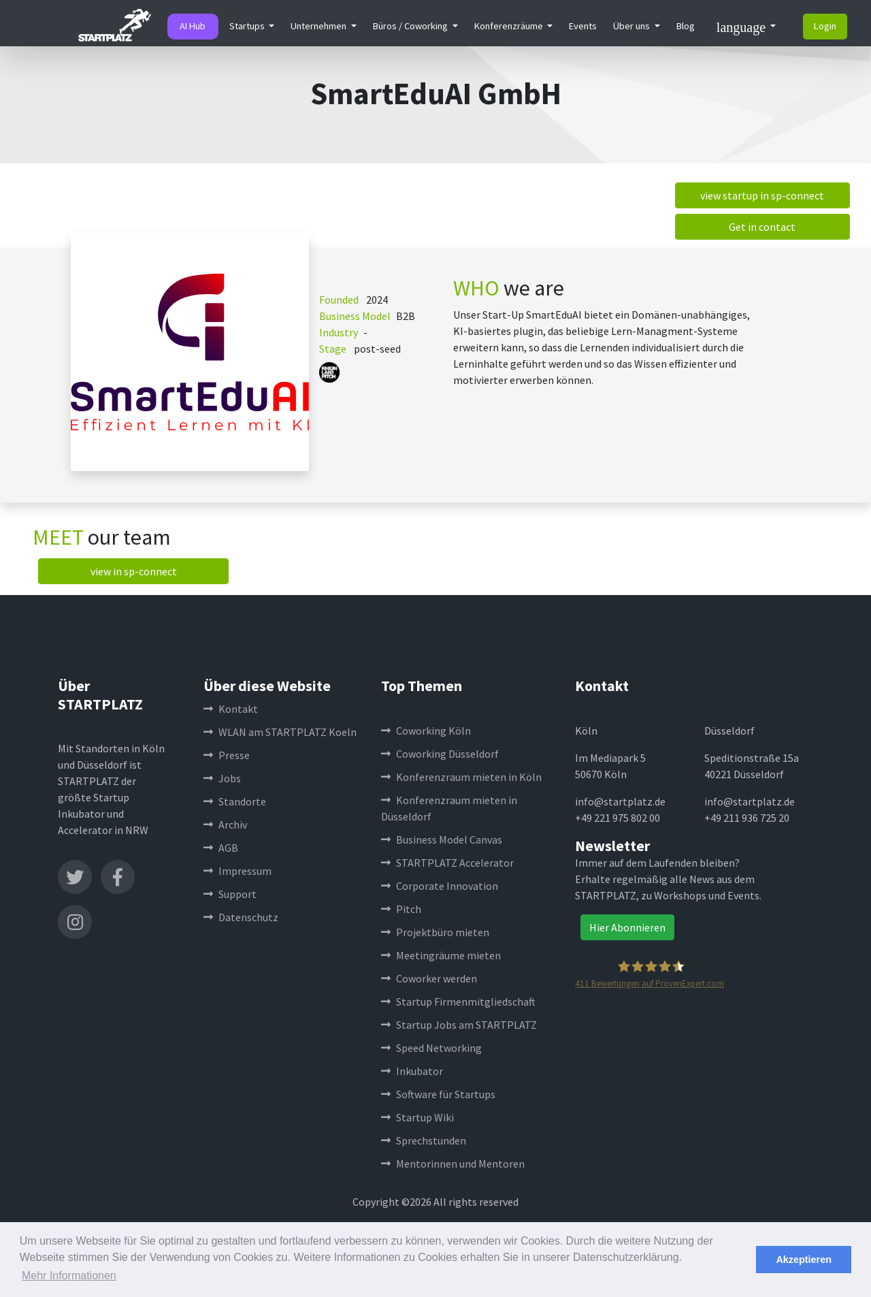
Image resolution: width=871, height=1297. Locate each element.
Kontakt (230, 709)
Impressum (237, 871)
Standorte (234, 801)
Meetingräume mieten (441, 955)
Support (230, 894)
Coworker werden (429, 978)
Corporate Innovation (439, 886)
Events (583, 26)
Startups (248, 26)
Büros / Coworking (411, 26)
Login (825, 26)
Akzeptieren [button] (804, 1259)
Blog (685, 26)
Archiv (225, 824)
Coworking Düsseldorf (440, 753)
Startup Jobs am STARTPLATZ (459, 1024)
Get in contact (762, 227)
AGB (220, 847)
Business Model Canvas (441, 839)
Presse (226, 755)
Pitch (401, 909)
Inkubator (412, 1071)
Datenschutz (240, 917)
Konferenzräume (509, 26)
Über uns (632, 26)
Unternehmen (319, 26)
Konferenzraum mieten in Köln (461, 777)
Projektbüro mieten (435, 932)
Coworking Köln (426, 730)
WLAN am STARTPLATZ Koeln (280, 732)
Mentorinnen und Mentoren (453, 1163)
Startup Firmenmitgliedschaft (458, 1001)
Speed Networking (431, 1048)
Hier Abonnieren (627, 927)
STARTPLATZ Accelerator (447, 862)
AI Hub (193, 26)
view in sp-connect (134, 571)
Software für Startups (438, 1094)
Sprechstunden (423, 1140)
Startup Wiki (417, 1117)
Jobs (222, 778)
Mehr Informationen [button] (69, 1275)
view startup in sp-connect (762, 195)
